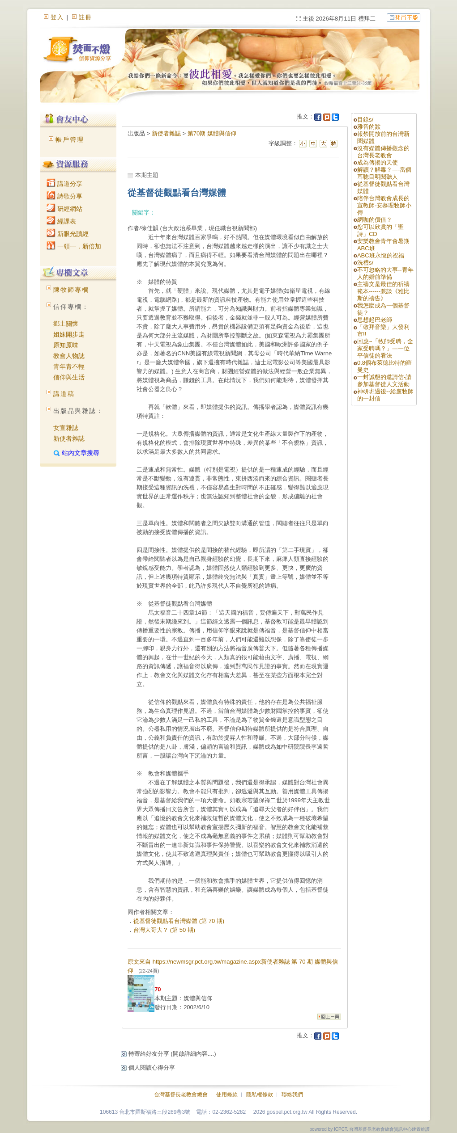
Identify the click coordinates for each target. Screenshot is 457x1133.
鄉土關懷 (65, 323)
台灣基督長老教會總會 (181, 1094)
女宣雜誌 (65, 427)
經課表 (61, 221)
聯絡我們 (292, 1094)
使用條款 (227, 1094)
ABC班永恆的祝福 (380, 255)
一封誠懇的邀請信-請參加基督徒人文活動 (384, 380)
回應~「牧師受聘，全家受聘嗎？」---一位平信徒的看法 (385, 348)
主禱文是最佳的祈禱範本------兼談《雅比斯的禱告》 (383, 291)
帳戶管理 (70, 139)
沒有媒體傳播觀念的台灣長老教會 (383, 152)
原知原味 (65, 345)
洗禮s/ (365, 262)
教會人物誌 (69, 355)
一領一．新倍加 (74, 246)
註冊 (85, 17)
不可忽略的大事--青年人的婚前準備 (385, 273)
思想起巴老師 (374, 319)
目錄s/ (365, 119)
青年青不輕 (69, 366)
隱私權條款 (259, 1094)
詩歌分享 (64, 196)
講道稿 (64, 393)
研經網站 (64, 208)
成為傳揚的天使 (377, 162)
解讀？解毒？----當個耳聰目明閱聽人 (384, 173)
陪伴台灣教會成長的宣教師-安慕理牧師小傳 (384, 205)
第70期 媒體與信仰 (212, 133)
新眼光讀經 (68, 233)
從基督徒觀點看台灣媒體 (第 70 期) (178, 921)
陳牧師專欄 (71, 289)
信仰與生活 (69, 377)
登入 (57, 17)
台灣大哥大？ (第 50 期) (164, 930)
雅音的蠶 (368, 126)
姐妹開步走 (69, 334)
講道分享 (64, 183)
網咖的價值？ (374, 219)
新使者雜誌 (69, 438)
